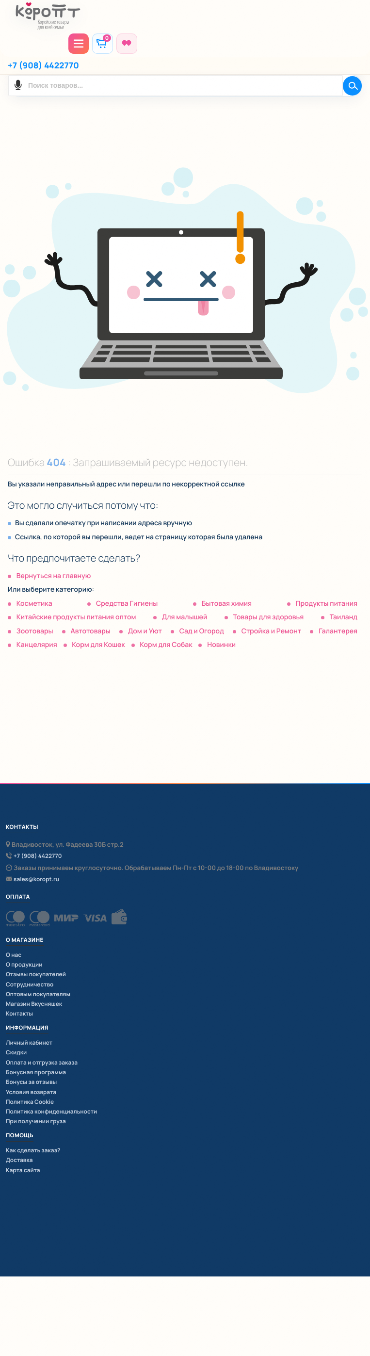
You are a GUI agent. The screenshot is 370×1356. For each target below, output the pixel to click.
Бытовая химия (227, 603)
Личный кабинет (29, 1042)
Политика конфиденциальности (51, 1111)
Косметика (34, 603)
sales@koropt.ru (36, 879)
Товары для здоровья (268, 617)
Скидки (16, 1052)
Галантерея (338, 631)
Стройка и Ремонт (271, 631)
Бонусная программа (36, 1072)
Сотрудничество (29, 984)
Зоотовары (34, 631)
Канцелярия (36, 644)
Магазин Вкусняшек (34, 1003)
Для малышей (185, 617)
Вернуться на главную (53, 576)
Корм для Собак (166, 644)
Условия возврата (31, 1092)
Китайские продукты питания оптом (76, 617)
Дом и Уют (145, 631)
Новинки (221, 644)
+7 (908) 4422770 (43, 66)
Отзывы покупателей (36, 974)
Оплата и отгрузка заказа (42, 1062)
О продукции (24, 964)
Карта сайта (23, 1170)
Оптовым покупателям (38, 994)
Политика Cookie (30, 1101)
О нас (13, 954)
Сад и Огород (201, 631)
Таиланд (343, 617)
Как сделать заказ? (33, 1150)
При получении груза (36, 1121)
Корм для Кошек (98, 644)
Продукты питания (326, 603)
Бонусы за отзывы (31, 1081)
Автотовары (90, 631)
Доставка (19, 1159)
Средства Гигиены (127, 603)
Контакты (19, 1013)
